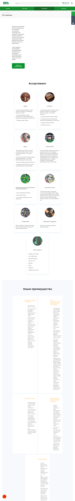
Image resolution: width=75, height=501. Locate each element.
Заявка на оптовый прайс (18, 65)
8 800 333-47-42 (65, 2)
